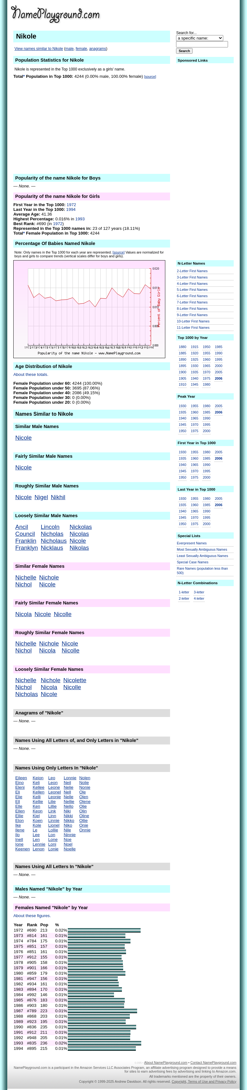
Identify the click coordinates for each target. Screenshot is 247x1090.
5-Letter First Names (192, 289)
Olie (83, 806)
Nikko (69, 820)
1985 (218, 347)
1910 (183, 384)
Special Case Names (193, 562)
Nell (67, 792)
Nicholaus (54, 540)
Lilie (52, 801)
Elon (19, 820)
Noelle (70, 849)
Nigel (41, 497)
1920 (194, 353)
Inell (19, 839)
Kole (37, 825)
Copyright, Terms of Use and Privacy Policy (204, 1081)
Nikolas (79, 547)
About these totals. (30, 374)
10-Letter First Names (193, 321)
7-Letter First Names (192, 302)
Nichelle (25, 577)
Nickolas (81, 527)
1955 (206, 353)
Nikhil (58, 497)
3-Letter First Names (192, 277)
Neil (67, 782)
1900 (183, 372)
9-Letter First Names (192, 315)
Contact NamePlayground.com (213, 1062)
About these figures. (32, 915)
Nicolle (63, 614)
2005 (218, 372)
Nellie (69, 801)
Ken (36, 806)
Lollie (53, 830)
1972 (71, 204)
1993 (80, 219)
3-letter (199, 592)
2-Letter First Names (192, 271)
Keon (37, 811)
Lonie (53, 849)
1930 (194, 366)
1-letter (184, 592)
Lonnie (70, 777)
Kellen (38, 792)
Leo (51, 777)
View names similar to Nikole (39, 48)
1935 (194, 372)
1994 (71, 209)
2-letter (184, 598)
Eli (17, 792)
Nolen (84, 777)
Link (52, 811)
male (69, 48)
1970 (206, 372)
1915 (194, 347)
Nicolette (74, 680)
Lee (36, 834)
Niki (67, 811)
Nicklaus (52, 547)
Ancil (21, 527)
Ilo (17, 834)
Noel (68, 844)
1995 (218, 359)
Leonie (54, 796)
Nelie (68, 787)
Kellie (38, 801)
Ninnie (70, 834)
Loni (52, 844)
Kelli (37, 796)
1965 (206, 366)
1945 (194, 384)
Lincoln (50, 527)
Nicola (23, 614)
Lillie (52, 806)
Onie (83, 825)
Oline (84, 815)
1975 (206, 378)
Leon (53, 782)
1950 (206, 347)
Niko (68, 825)
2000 (218, 366)
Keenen (22, 849)
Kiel (36, 815)
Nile (67, 830)
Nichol (23, 584)
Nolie (84, 782)
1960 (206, 359)
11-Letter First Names (193, 327)
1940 (194, 378)
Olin (83, 811)
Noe (67, 839)
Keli (36, 782)
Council (25, 533)
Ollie (83, 820)
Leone (54, 787)
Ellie (19, 815)
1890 (183, 359)
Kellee (38, 787)
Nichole (49, 577)
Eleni (20, 787)
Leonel (54, 792)
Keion (38, 777)
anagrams (97, 48)
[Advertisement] (187, 13)
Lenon (38, 849)
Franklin (25, 540)
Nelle (68, 796)
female (81, 48)
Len (36, 839)
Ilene (19, 830)
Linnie (54, 820)
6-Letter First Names (192, 296)
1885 (183, 353)
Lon (51, 834)
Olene (85, 801)
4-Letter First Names (192, 283)
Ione (19, 844)
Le (35, 830)
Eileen (21, 777)
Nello (68, 806)
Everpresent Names (192, 543)
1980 (206, 384)
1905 (183, 378)
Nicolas (79, 533)
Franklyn (26, 547)
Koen (37, 820)
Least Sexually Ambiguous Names (202, 556)
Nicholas (52, 533)
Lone (53, 839)
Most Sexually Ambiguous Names (202, 549)
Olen (83, 796)
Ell (17, 801)
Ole (82, 792)
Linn (52, 815)
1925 (194, 359)
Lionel (54, 825)
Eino (19, 782)
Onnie (85, 830)
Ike (18, 825)
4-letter (199, 598)
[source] (150, 76)
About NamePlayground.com (165, 1062)
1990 (218, 353)
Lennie (39, 844)
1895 (183, 366)
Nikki (68, 815)
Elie (18, 796)
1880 (183, 347)
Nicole (23, 437)
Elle (18, 806)
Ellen (20, 811)
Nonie (84, 787)
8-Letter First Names (192, 308)
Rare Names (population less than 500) (202, 570)
